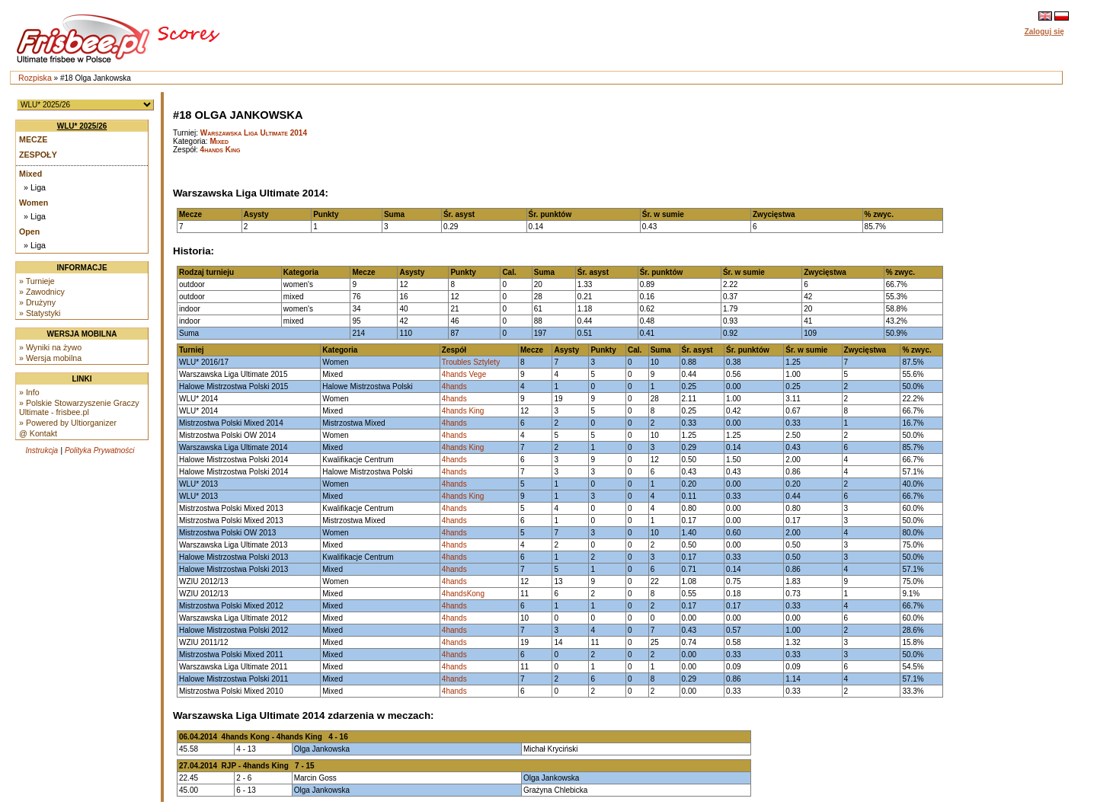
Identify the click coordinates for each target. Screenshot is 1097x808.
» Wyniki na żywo (50, 347)
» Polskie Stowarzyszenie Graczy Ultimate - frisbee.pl (79, 407)
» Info (29, 392)
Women (33, 202)
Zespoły (38, 154)
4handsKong (463, 593)
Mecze (33, 139)
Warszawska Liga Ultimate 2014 (253, 133)
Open (29, 231)
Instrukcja (41, 450)
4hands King (220, 149)
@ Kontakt (38, 433)
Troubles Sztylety (471, 362)
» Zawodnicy (42, 291)
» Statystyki (39, 313)
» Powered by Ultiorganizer (68, 422)
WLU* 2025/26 (82, 126)
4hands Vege (464, 374)
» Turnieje (37, 281)
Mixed (30, 173)
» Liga (35, 187)
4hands (454, 386)
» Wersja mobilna (50, 357)
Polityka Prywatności (100, 450)
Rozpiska (35, 77)
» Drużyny (37, 302)
